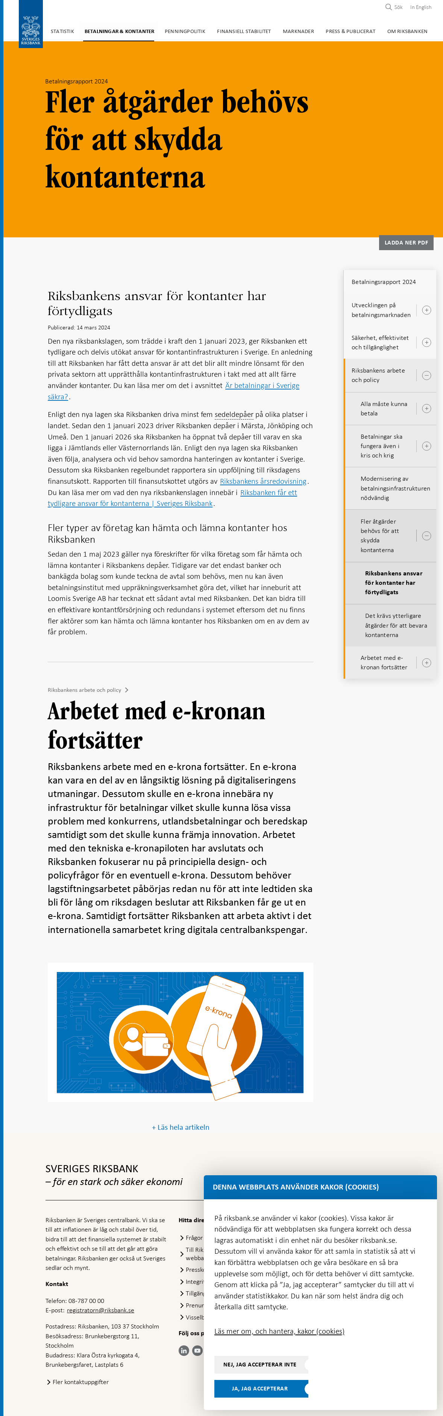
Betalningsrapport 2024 (384, 280)
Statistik (59, 30)
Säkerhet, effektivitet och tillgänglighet (380, 341)
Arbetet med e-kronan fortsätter (384, 661)
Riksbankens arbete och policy (84, 688)
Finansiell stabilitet (230, 30)
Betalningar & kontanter (113, 30)
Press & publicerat (333, 30)
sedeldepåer (234, 413)
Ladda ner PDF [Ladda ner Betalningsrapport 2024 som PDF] (406, 241)
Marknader (283, 30)
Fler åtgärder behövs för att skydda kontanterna (380, 534)
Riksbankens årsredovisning (263, 480)
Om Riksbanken (387, 30)
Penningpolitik (174, 30)
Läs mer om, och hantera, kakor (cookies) (279, 1331)
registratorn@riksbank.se (100, 1308)
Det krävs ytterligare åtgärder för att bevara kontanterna (396, 623)
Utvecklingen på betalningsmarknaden (381, 308)
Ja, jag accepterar (260, 1389)
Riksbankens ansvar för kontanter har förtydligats (393, 581)
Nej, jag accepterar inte (260, 1365)
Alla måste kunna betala (384, 406)
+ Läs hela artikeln (180, 1125)
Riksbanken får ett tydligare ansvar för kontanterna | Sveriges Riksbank (172, 496)
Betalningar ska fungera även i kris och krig (381, 444)
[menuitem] (419, 7)
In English (421, 7)
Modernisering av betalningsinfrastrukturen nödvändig (395, 486)
